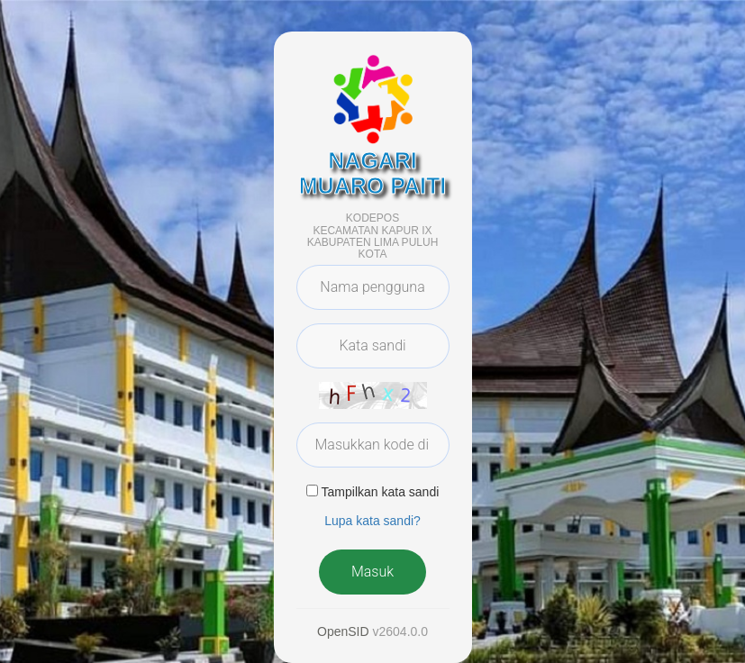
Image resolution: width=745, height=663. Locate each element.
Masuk (372, 571)
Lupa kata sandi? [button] (372, 520)
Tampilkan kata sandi (381, 492)
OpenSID (343, 631)
